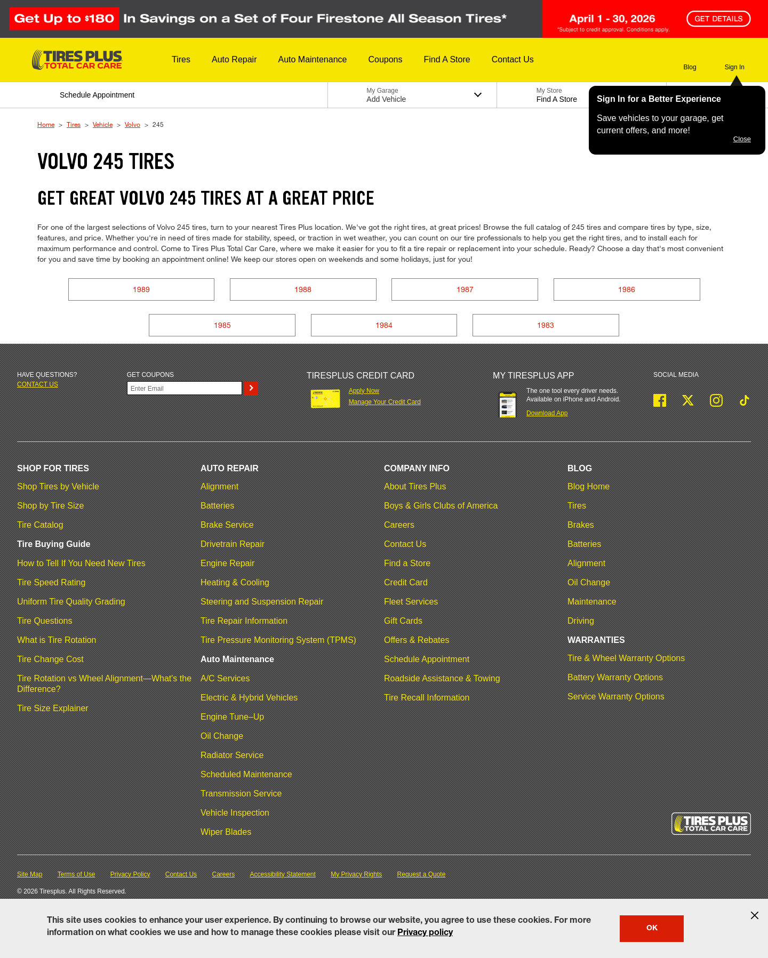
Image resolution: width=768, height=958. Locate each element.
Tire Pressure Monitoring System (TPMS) (278, 640)
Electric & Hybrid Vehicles (249, 697)
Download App (546, 413)
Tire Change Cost (50, 659)
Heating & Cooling (235, 582)
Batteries (217, 505)
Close (742, 139)
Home (45, 124)
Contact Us (405, 544)
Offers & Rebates (416, 640)
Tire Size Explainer (53, 708)
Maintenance (592, 601)
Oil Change (222, 735)
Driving (580, 620)
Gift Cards (403, 620)
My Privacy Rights (356, 874)
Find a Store (407, 563)
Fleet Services (411, 601)
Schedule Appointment (426, 659)
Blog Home (588, 486)
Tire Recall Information (426, 697)
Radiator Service (232, 755)
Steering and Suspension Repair (262, 601)
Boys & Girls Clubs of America (441, 505)
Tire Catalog (40, 524)
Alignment (219, 486)
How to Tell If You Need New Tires (81, 563)
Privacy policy (425, 933)
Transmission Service (241, 793)
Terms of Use (76, 874)
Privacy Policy (130, 874)
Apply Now (364, 391)
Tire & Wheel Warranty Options (626, 658)
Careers (399, 524)
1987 (465, 289)
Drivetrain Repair (233, 544)
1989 (141, 289)
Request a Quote (421, 874)
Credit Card (406, 582)
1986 (626, 289)
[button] (181, 59)
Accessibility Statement (283, 874)
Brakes (580, 524)
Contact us (37, 384)
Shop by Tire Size (50, 505)
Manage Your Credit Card (385, 402)
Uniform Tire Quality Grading (71, 601)
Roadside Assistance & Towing (442, 678)
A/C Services (225, 678)
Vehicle (103, 124)
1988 (302, 289)
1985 (222, 324)
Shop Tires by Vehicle (58, 486)
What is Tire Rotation (57, 640)
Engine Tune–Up (232, 716)
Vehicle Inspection (235, 812)
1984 (384, 324)
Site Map (29, 874)
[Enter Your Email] (184, 388)
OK (652, 928)
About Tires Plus (415, 486)
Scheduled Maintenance (246, 774)
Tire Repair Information (244, 620)
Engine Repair (227, 563)
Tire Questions (44, 620)
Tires (74, 124)
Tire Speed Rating (51, 582)
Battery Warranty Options (615, 677)
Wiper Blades (226, 831)
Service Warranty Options (616, 696)
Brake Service (227, 524)
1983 (545, 324)
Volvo (132, 124)
